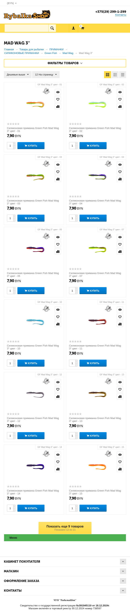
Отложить (58, 99)
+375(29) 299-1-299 (110, 12)
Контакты (120, 14)
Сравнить (58, 106)
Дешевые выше (18, 75)
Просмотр (58, 92)
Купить (32, 145)
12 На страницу (46, 75)
